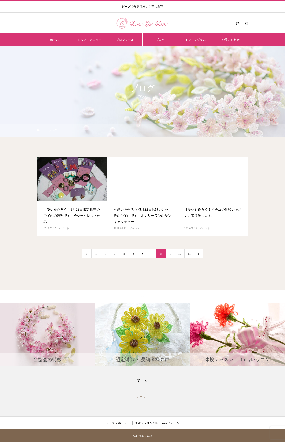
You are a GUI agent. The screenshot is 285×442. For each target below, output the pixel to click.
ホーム (54, 39)
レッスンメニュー (89, 39)
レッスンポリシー (118, 423)
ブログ (160, 39)
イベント (64, 228)
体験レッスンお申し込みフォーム (157, 423)
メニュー (142, 397)
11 (189, 253)
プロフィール (125, 39)
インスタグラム (195, 39)
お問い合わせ (231, 39)
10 (180, 253)
